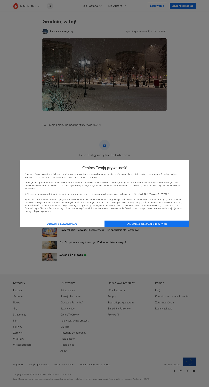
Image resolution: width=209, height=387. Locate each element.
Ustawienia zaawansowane (62, 224)
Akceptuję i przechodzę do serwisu (147, 224)
